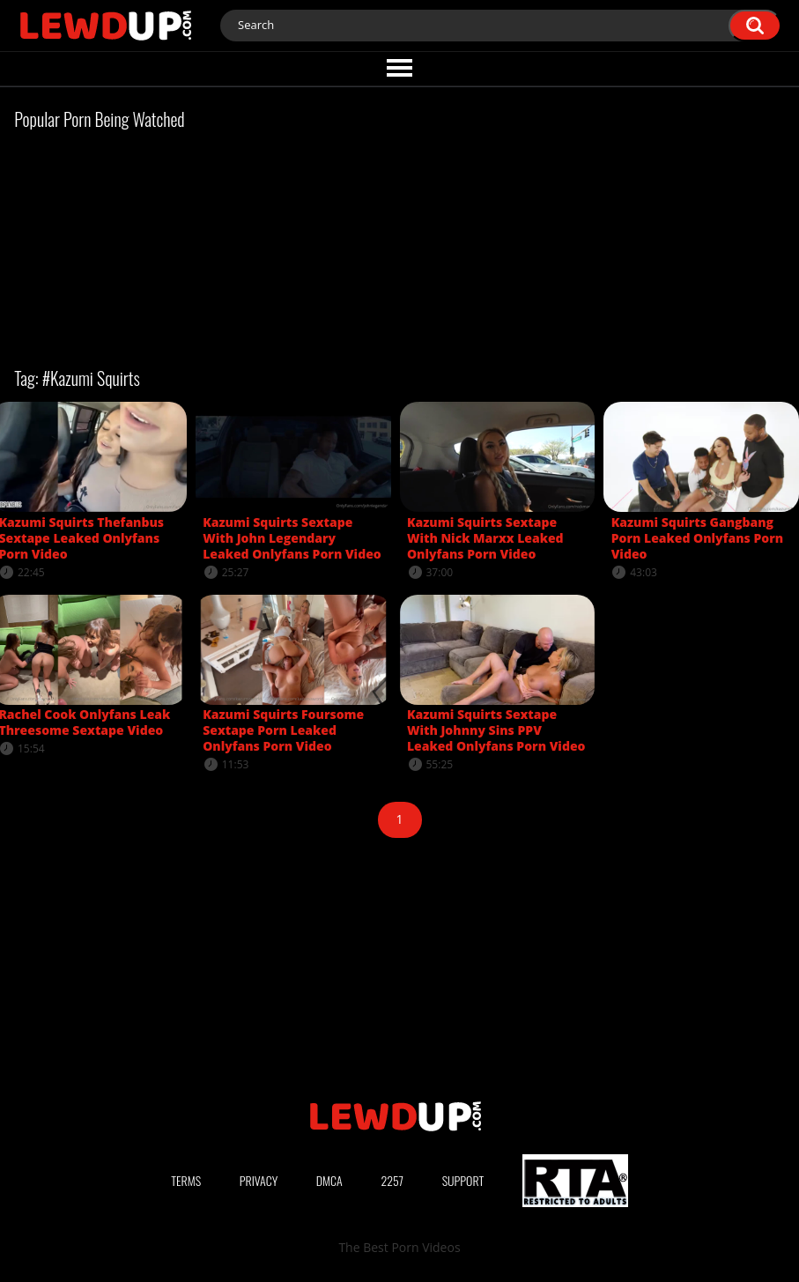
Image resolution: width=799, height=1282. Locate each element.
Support (463, 1180)
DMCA (329, 1180)
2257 (392, 1180)
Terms (186, 1180)
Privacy (259, 1180)
